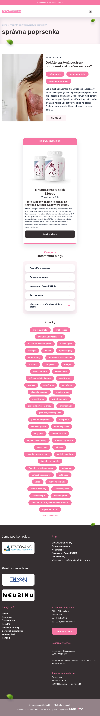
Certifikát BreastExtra (12, 631)
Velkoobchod (8, 634)
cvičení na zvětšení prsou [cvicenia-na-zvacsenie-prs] (39, 344)
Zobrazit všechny (50, 516)
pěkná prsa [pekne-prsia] (48, 385)
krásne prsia (55, 74)
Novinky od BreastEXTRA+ (43, 286)
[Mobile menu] (96, 11)
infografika (50, 364)
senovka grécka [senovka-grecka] (38, 427)
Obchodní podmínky (62, 705)
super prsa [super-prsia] (42, 447)
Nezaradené (58, 550)
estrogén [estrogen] (32, 351)
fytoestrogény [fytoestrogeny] (65, 351)
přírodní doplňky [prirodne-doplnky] (60, 399)
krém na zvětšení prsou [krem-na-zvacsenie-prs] (40, 378)
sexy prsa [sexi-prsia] (38, 433)
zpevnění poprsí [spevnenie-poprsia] (62, 489)
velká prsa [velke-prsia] (66, 468)
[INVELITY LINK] (76, 709)
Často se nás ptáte (39, 277)
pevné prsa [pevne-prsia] (67, 385)
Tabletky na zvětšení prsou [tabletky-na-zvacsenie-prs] (41, 468)
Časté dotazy (8, 620)
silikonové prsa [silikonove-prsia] (59, 433)
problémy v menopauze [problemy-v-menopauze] (50, 413)
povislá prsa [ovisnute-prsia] (38, 399)
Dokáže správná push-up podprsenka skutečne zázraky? (69, 64)
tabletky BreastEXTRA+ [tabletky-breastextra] (38, 454)
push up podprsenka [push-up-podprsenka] (41, 420)
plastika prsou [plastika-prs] (62, 392)
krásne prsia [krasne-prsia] (61, 371)
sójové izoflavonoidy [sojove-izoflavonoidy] (36, 440)
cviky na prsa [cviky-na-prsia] (66, 344)
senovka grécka (77, 74)
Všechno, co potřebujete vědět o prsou (46, 305)
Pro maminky (36, 295)
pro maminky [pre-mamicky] (66, 406)
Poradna (6, 624)
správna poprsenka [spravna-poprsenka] (64, 440)
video (37, 482)
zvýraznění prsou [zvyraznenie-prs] (50, 509)
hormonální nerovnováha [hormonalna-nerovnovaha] (60, 358)
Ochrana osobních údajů (39, 705)
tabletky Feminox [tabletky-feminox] (65, 454)
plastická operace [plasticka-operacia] (39, 392)
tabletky (59, 447)
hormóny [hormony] (33, 364)
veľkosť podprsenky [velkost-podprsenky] (41, 475)
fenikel (48, 351)
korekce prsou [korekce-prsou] (40, 371)
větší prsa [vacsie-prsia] (63, 475)
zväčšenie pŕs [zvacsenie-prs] (39, 496)
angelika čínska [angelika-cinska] (40, 330)
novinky (31, 385)
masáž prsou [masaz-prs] (65, 378)
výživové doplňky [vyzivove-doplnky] (57, 482)
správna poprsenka (58, 81)
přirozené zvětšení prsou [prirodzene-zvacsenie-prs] (39, 406)
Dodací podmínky (10, 627)
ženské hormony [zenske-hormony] (38, 489)
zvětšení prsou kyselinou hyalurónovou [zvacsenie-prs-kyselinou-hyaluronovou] (50, 503)
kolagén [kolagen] (67, 364)
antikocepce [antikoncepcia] (61, 330)
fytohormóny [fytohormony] (34, 358)
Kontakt (6, 638)
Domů (4, 25)
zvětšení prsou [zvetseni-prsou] (60, 496)
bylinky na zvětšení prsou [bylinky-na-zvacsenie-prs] (50, 337)
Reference (7, 617)
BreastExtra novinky (40, 268)
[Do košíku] (90, 11)
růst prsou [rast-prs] (64, 420)
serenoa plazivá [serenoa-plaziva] (61, 427)
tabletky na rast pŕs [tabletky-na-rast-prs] (50, 461)
